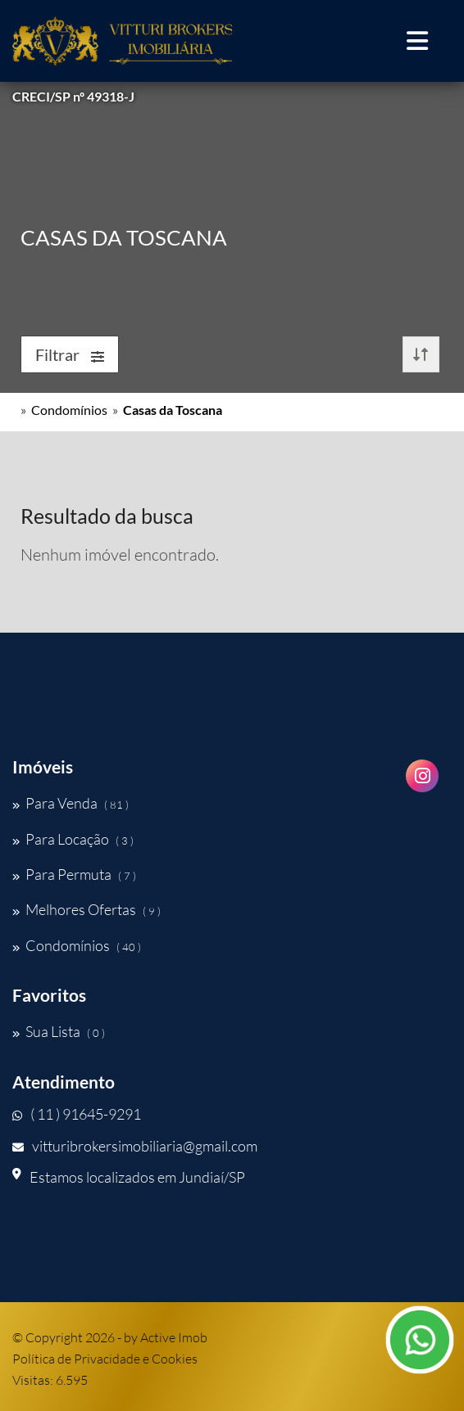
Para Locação (73, 839)
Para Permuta (74, 874)
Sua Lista (58, 1031)
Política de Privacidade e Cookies (105, 1358)
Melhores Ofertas (86, 909)
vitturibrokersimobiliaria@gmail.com (134, 1146)
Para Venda (70, 803)
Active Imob (173, 1337)
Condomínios (69, 409)
